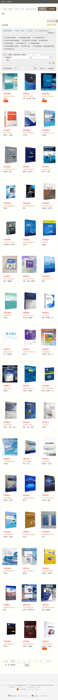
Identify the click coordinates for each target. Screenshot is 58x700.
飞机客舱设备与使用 (48, 607)
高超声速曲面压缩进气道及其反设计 (14, 644)
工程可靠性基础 (8, 534)
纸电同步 (50, 68)
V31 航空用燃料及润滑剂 (11, 46)
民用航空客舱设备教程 (49, 571)
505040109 (43, 696)
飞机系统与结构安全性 (29, 169)
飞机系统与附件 (47, 169)
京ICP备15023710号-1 (34, 687)
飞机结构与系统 (8, 352)
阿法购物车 (52, 21)
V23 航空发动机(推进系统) (11, 40)
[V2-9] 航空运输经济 (10, 38)
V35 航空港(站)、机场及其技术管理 (43, 46)
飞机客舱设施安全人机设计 (31, 498)
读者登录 (19, 6)
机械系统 (44, 242)
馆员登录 (27, 6)
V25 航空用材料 (8, 43)
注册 (33, 6)
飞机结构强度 (7, 315)
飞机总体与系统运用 (29, 352)
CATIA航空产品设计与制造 (31, 279)
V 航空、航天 (19, 31)
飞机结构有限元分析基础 (10, 96)
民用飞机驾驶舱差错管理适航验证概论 (15, 206)
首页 (38, 6)
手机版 (53, 6)
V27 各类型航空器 (34, 43)
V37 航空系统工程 (9, 49)
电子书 (41, 68)
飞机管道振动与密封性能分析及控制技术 (35, 206)
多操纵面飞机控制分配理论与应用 (33, 644)
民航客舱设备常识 (47, 644)
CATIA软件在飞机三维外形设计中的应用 (35, 315)
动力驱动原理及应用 (29, 242)
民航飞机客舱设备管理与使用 (12, 279)
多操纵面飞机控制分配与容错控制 (13, 607)
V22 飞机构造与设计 (39, 38)
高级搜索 (51, 9)
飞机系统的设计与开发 (29, 607)
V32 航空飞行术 (25, 46)
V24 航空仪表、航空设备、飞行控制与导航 (35, 40)
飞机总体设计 (46, 315)
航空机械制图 (27, 461)
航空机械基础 (46, 352)
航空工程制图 (7, 133)
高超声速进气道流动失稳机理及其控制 (15, 571)
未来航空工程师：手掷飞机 (31, 425)
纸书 (34, 68)
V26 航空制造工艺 (20, 43)
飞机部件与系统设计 (29, 571)
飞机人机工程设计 (28, 96)
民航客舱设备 (7, 425)
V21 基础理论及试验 (24, 38)
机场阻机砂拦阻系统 (29, 534)
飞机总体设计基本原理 (29, 388)
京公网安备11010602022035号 (28, 689)
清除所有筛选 (51, 25)
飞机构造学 (45, 425)
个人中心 (45, 6)
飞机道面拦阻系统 (47, 206)
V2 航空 (29, 31)
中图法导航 (7, 31)
